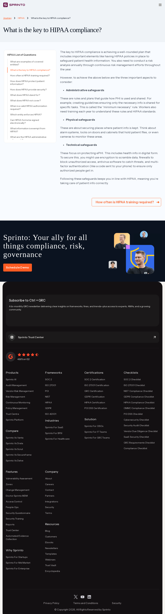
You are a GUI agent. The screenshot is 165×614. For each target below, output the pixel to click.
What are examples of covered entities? (26, 63)
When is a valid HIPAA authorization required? (28, 107)
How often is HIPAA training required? (30, 75)
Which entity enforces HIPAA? (26, 114)
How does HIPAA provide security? (28, 89)
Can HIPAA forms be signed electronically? (24, 121)
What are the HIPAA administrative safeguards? (28, 138)
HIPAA (21, 18)
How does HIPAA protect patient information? (27, 83)
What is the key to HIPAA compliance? (30, 70)
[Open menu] (160, 4)
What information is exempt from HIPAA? (27, 130)
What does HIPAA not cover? (25, 100)
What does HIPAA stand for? (25, 95)
